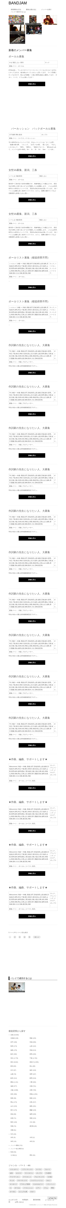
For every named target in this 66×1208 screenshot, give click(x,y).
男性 (31, 1155)
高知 (12, 1114)
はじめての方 (13, 1200)
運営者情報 (36, 1200)
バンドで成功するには (18, 12)
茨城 (31, 1050)
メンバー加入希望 (16, 1148)
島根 (31, 1098)
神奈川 (32, 1062)
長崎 (31, 1118)
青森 (31, 1038)
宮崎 (12, 1126)
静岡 (31, 1078)
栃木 (12, 1054)
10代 (31, 1137)
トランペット (50, 1184)
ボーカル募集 (16, 56)
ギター (32, 1192)
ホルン (48, 1180)
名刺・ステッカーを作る (14, 23)
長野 (31, 1074)
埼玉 (12, 1058)
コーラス (38, 1169)
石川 (12, 1070)
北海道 (13, 1038)
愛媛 (31, 1110)
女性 (11, 1173)
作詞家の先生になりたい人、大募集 (29, 345)
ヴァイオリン (29, 1173)
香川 (12, 1110)
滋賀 (12, 1086)
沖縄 (12, 1130)
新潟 (12, 1066)
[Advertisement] (33, 106)
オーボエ (12, 1192)
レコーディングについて (15, 43)
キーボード (13, 1184)
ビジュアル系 (23, 1192)
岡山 (12, 1102)
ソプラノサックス (27, 1169)
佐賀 (12, 1118)
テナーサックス (22, 1180)
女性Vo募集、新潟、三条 (23, 170)
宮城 (31, 1042)
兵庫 (31, 1090)
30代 (12, 1141)
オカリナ (19, 1173)
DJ (10, 1188)
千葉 (31, 1058)
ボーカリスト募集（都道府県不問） (29, 257)
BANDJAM (18, 3)
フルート (47, 1169)
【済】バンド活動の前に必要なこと (17, 32)
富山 (31, 1066)
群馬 (31, 1054)
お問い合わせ (19, 1202)
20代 (12, 1137)
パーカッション (28, 1188)
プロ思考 (48, 1173)
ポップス (39, 1173)
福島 (12, 1050)
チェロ (12, 1180)
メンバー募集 (15, 1145)
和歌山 (32, 1094)
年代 (12, 1134)
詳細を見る (32, 84)
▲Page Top (52, 1198)
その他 (13, 1155)
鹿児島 (32, 1126)
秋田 (12, 1046)
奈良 (12, 1094)
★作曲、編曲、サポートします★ (28, 759)
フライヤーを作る (29, 23)
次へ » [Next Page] (37, 937)
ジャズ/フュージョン (36, 1180)
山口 (12, 1106)
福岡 (31, 1114)
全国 (12, 1035)
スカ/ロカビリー (38, 1184)
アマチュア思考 (25, 1184)
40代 (31, 1141)
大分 (31, 1122)
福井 (31, 1070)
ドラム (46, 1188)
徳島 (31, 1106)
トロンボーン (14, 1169)
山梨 (12, 1074)
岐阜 (12, 1078)
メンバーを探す (46, 9)
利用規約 (25, 1200)
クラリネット (27, 1177)
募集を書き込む (31, 9)
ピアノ (38, 1188)
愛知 (12, 1082)
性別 (12, 1152)
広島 (31, 1102)
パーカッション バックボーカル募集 (32, 128)
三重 (31, 1082)
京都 (31, 1086)
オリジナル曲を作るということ (16, 991)
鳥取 (12, 1098)
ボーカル (17, 1188)
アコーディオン (15, 1177)
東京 (12, 1062)
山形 (31, 1046)
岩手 (12, 1042)
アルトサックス (39, 1177)
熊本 (12, 1122)
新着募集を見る (16, 9)
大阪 (12, 1090)
